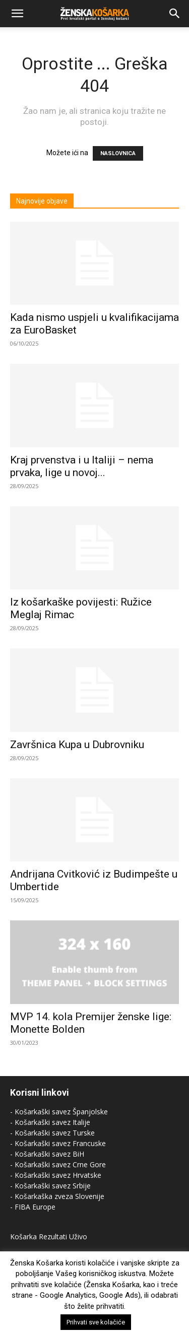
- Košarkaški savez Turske (52, 1133)
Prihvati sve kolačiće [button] (96, 1322)
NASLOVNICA (118, 153)
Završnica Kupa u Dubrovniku (77, 745)
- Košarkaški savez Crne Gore (58, 1164)
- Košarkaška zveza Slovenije (57, 1196)
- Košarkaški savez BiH (47, 1154)
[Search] (175, 13)
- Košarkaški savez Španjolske (59, 1111)
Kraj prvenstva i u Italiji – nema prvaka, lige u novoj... (81, 466)
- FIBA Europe (32, 1207)
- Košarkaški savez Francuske (58, 1143)
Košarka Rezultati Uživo (48, 1236)
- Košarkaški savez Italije (50, 1122)
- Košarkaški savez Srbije (50, 1185)
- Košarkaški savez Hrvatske (55, 1175)
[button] (17, 13)
